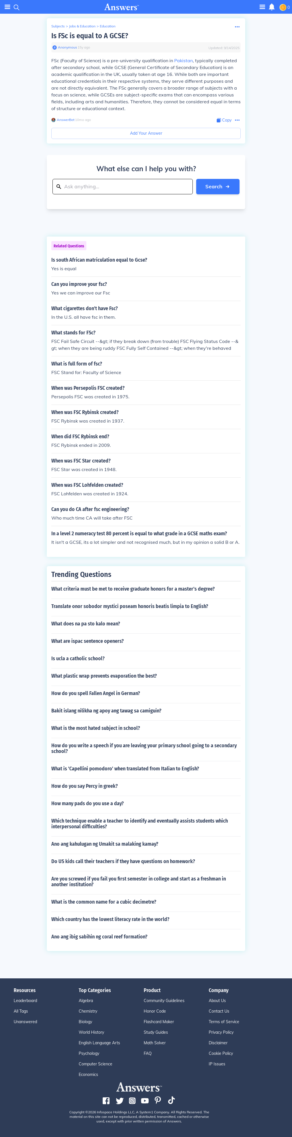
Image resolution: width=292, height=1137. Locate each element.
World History (91, 1032)
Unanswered (25, 1021)
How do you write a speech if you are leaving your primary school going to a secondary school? (144, 748)
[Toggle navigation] (262, 7)
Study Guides (156, 1032)
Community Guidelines (164, 1000)
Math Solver (155, 1042)
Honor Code (155, 1011)
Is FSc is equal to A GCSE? (89, 35)
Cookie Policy (221, 1053)
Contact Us (219, 1011)
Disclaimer (218, 1042)
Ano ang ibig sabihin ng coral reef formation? (99, 937)
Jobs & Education (82, 26)
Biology (85, 1021)
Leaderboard (25, 1000)
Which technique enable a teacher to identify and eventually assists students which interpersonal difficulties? (139, 824)
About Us (217, 1000)
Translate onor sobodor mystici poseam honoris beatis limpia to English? (129, 606)
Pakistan (183, 60)
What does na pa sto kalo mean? (85, 624)
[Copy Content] (224, 120)
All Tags (21, 1011)
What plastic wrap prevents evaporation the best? (104, 676)
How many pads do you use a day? (87, 803)
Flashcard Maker (159, 1021)
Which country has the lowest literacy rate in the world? (110, 919)
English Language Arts (99, 1042)
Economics (88, 1074)
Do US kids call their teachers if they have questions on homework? (123, 861)
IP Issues (217, 1064)
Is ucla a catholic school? (78, 658)
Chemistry (88, 1011)
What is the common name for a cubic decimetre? (103, 902)
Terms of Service (224, 1021)
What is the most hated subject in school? (95, 728)
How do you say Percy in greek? (84, 786)
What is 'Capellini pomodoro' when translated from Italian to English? (125, 769)
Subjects (58, 26)
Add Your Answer (146, 133)
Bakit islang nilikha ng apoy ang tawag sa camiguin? (106, 711)
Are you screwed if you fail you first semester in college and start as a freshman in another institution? (138, 882)
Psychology (89, 1053)
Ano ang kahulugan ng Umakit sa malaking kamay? (104, 844)
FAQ (148, 1053)
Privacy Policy (221, 1032)
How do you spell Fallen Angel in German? (95, 693)
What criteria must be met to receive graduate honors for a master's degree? (133, 589)
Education (107, 26)
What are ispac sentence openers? (87, 641)
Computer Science (95, 1064)
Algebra (86, 1000)
